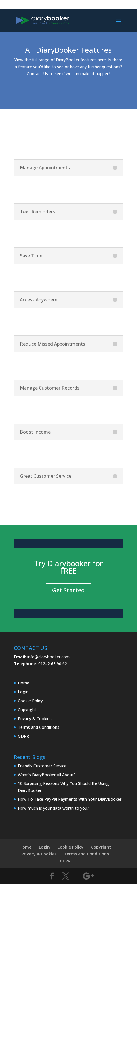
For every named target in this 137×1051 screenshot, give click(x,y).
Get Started (68, 590)
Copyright (27, 709)
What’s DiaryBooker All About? (47, 774)
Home (23, 683)
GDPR (23, 736)
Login (23, 692)
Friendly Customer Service (42, 766)
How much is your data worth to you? (53, 808)
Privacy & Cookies (35, 718)
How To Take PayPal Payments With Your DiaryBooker (69, 799)
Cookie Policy (30, 700)
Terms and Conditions (38, 727)
